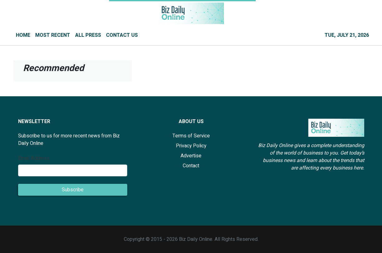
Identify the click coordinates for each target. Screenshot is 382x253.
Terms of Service (191, 136)
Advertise (191, 156)
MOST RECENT (52, 35)
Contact (191, 165)
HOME (23, 35)
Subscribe (73, 189)
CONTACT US (122, 35)
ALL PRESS (88, 35)
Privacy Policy (191, 146)
